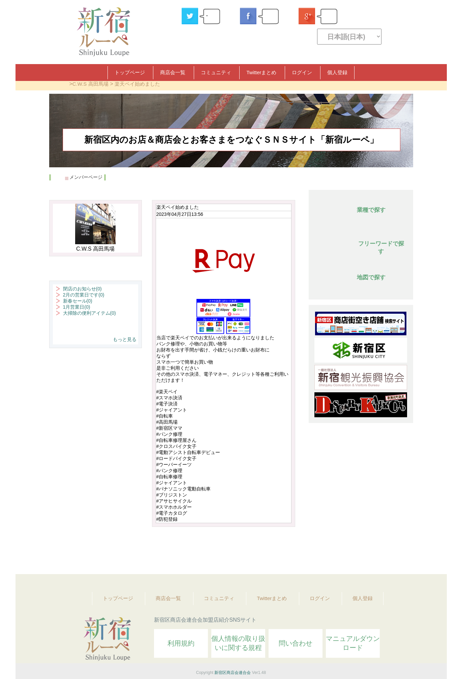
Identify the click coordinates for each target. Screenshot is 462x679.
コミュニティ (216, 72)
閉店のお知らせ (82, 288)
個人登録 (337, 72)
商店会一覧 (172, 72)
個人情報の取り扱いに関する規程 (238, 643)
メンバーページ (85, 177)
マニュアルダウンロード (353, 643)
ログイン (302, 72)
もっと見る (124, 339)
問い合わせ (295, 643)
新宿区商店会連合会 (232, 672)
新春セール (77, 301)
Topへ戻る (403, 550)
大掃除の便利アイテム (89, 313)
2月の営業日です (83, 295)
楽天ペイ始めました (137, 84)
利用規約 (180, 643)
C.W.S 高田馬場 (90, 84)
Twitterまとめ (261, 72)
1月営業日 (76, 307)
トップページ (130, 72)
